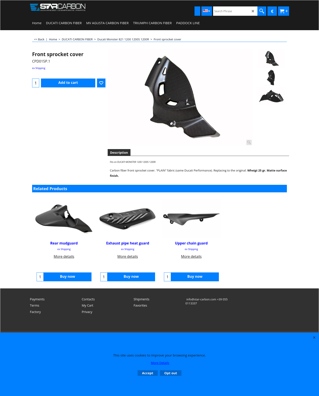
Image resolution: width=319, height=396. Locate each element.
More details (64, 256)
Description (119, 152)
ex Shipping (38, 68)
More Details (160, 363)
